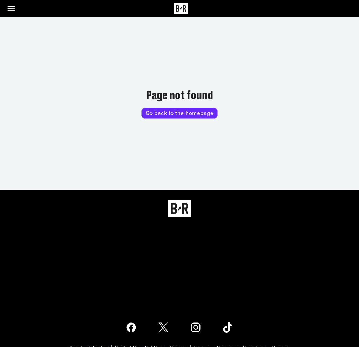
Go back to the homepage (179, 113)
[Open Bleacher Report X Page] (163, 327)
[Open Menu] (15, 8)
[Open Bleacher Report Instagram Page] (196, 327)
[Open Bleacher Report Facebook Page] (131, 327)
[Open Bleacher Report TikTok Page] (228, 327)
